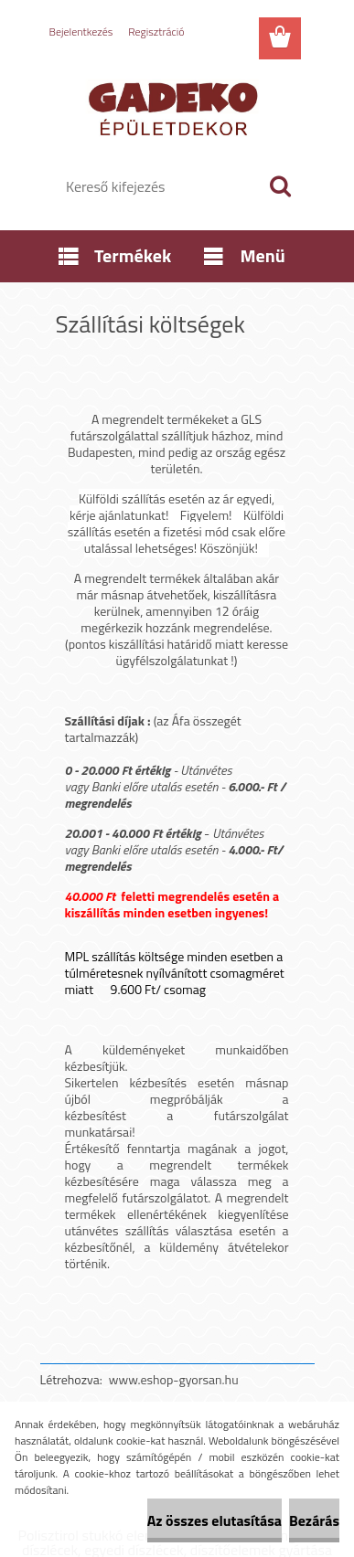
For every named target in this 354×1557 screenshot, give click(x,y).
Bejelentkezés (81, 31)
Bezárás (314, 1520)
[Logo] (177, 107)
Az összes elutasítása (214, 1520)
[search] (280, 186)
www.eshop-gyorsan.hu (174, 1379)
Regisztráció (156, 31)
